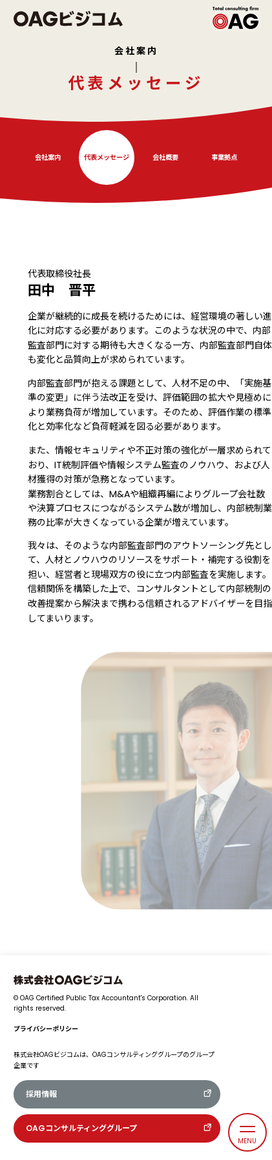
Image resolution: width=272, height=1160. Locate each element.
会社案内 (136, 50)
